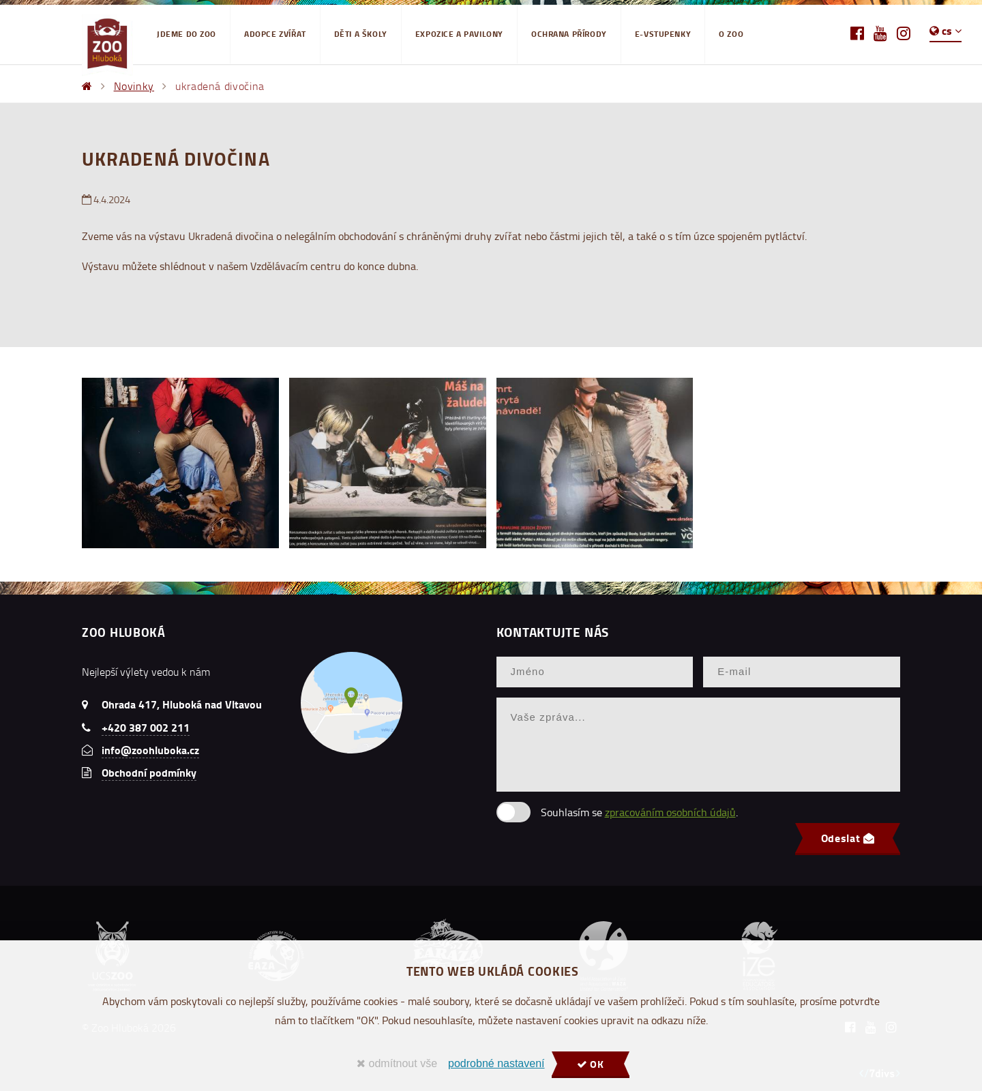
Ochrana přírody (569, 34)
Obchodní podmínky (149, 772)
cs (945, 30)
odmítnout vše (397, 1063)
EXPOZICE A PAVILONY (459, 34)
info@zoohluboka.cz (150, 750)
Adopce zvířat (275, 34)
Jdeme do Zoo (186, 34)
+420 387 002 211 (146, 727)
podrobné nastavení (496, 1063)
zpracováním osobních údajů (670, 812)
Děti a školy (360, 34)
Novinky (134, 85)
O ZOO (731, 34)
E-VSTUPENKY (663, 34)
